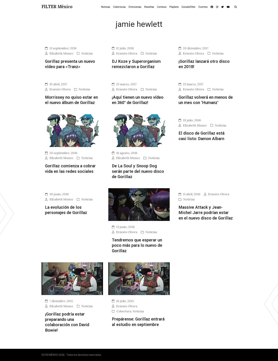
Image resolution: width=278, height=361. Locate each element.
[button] (236, 6)
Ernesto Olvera (126, 53)
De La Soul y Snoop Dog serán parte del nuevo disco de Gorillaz (138, 171)
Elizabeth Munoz (61, 53)
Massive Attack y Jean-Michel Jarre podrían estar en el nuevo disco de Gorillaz (206, 213)
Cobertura (123, 311)
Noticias (87, 53)
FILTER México (57, 6)
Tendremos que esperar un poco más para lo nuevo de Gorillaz (137, 245)
